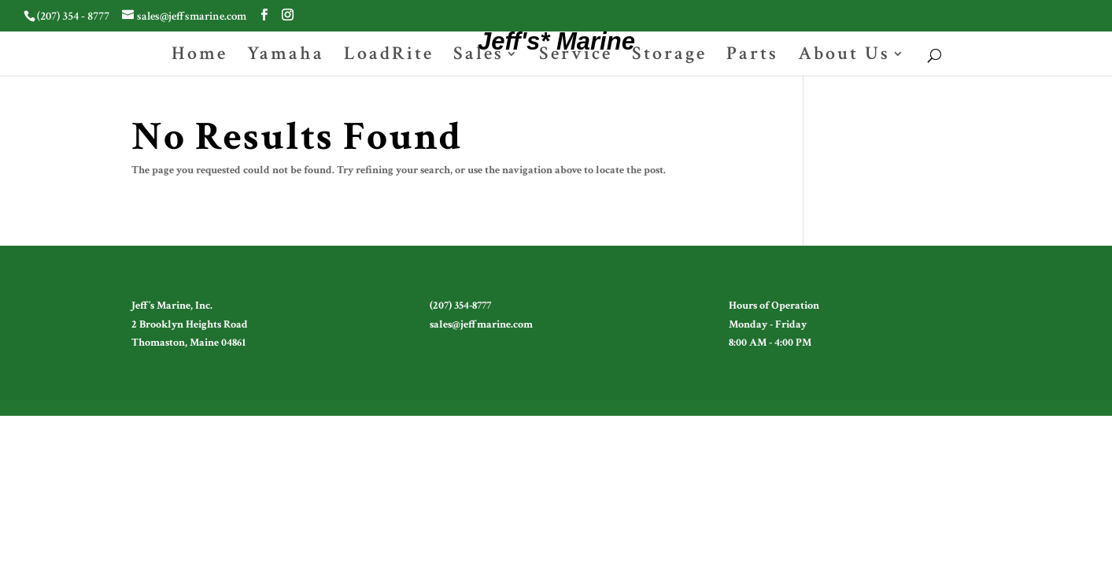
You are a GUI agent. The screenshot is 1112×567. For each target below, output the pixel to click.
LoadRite (389, 56)
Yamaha (285, 56)
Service (575, 56)
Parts (752, 56)
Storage (669, 56)
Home (199, 56)
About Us (844, 56)
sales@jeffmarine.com (481, 324)
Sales (478, 56)
